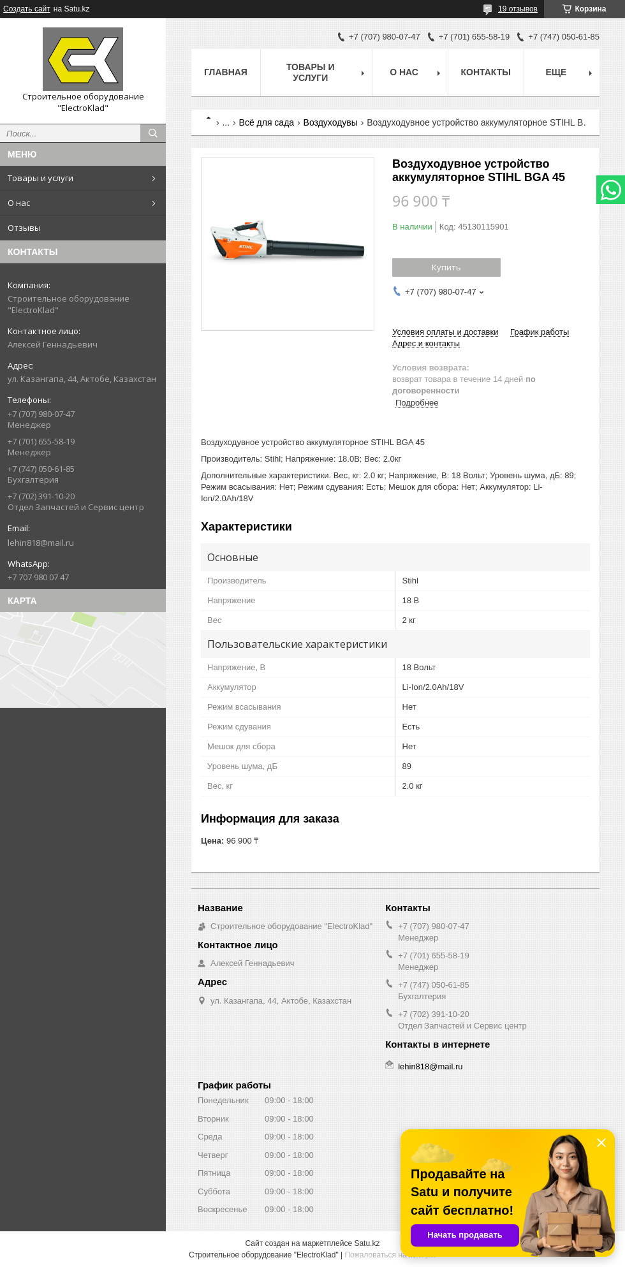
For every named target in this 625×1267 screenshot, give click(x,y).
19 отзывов (518, 8)
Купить (446, 267)
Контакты (486, 72)
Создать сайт (26, 8)
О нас (19, 203)
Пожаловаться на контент (390, 1254)
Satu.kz (366, 1243)
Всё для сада (267, 122)
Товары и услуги (40, 178)
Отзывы (24, 227)
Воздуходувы (331, 122)
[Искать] (153, 133)
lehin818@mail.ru (41, 542)
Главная (225, 72)
